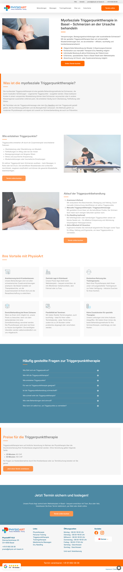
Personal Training (39, 535)
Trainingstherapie (65, 8)
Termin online (110, 8)
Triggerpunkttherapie (41, 537)
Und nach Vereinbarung (73, 551)
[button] (119, 568)
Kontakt (82, 2)
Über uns (77, 8)
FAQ (75, 2)
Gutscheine (87, 8)
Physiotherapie (38, 532)
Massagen (52, 8)
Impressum (109, 569)
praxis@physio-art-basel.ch (95, 2)
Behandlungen (41, 8)
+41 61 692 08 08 (112, 2)
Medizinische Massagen (42, 542)
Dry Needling (38, 545)
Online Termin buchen (72, 63)
